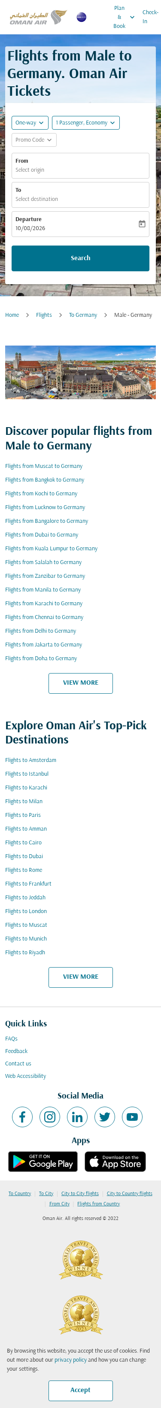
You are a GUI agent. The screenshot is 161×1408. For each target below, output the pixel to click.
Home (12, 315)
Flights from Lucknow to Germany (45, 507)
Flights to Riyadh (25, 953)
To (18, 190)
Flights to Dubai (24, 856)
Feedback (16, 1051)
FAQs (11, 1039)
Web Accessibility (25, 1076)
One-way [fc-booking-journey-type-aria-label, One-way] (25, 123)
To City (46, 1193)
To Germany (83, 315)
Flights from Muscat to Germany (43, 466)
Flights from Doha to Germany (41, 658)
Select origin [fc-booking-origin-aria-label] (29, 170)
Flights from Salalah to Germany (43, 562)
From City (59, 1204)
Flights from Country (98, 1204)
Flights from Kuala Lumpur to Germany (51, 549)
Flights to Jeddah (25, 898)
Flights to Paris (23, 815)
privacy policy (71, 1360)
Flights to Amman (26, 829)
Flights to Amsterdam (30, 760)
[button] (86, 123)
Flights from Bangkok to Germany (44, 480)
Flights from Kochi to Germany (41, 494)
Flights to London (26, 911)
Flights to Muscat (26, 925)
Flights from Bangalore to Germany (46, 521)
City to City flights (80, 1193)
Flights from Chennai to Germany (44, 617)
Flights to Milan (24, 801)
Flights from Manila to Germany (43, 590)
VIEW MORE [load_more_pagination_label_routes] (80, 683)
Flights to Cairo (23, 843)
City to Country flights (129, 1193)
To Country (20, 1193)
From (21, 161)
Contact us (18, 1064)
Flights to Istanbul (27, 774)
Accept (80, 1390)
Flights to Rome (23, 870)
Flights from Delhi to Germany (40, 631)
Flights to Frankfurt (28, 884)
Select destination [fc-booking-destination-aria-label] (36, 199)
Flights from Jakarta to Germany (43, 645)
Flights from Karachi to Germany (43, 604)
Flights (44, 315)
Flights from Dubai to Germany (41, 535)
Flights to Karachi (26, 788)
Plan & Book (126, 17)
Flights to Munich (26, 939)
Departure (28, 219)
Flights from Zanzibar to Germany (45, 576)
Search (81, 258)
